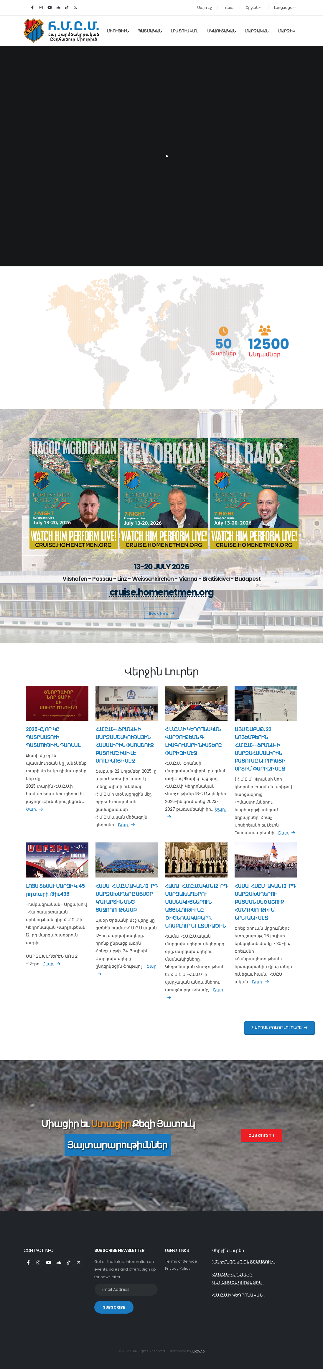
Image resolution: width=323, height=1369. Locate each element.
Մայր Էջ (204, 7)
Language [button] (285, 7)
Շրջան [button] (253, 7)
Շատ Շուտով (261, 1135)
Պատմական (150, 31)
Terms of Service (181, 1261)
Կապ (228, 7)
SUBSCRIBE (114, 1307)
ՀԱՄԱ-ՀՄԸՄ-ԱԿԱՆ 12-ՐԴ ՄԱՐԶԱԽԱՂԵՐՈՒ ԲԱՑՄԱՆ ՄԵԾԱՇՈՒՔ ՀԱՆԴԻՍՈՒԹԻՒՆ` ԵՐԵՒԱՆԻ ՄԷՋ (265, 902)
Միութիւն (118, 31)
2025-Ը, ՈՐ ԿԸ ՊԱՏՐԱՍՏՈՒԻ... (244, 1262)
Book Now (161, 613)
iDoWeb (198, 1351)
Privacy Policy (177, 1268)
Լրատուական (184, 31)
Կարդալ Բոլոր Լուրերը (279, 1027)
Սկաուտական (221, 31)
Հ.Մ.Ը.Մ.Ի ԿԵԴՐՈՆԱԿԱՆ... (238, 1295)
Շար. (34, 809)
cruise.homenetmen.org (162, 592)
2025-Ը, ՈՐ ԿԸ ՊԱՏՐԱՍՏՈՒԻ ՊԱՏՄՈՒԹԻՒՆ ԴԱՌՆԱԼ (53, 737)
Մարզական (256, 31)
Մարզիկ (286, 31)
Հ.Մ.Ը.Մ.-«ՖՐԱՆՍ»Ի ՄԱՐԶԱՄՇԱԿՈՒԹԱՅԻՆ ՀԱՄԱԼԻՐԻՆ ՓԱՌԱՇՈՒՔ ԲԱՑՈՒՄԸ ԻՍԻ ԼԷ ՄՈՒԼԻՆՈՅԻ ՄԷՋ (124, 745)
